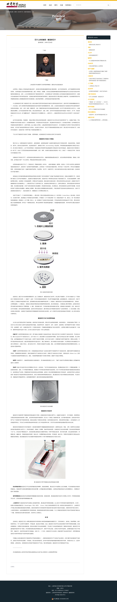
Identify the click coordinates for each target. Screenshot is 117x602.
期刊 (55, 5)
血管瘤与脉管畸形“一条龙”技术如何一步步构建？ (101, 91)
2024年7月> (20, 11)
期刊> (15, 11)
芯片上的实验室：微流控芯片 (96, 96)
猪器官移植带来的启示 (95, 73)
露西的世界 (92, 50)
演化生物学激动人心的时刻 (96, 66)
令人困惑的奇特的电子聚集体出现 (97, 60)
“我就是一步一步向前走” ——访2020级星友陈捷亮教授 (103, 102)
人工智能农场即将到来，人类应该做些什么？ (100, 120)
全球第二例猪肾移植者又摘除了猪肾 (98, 71)
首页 (44, 5)
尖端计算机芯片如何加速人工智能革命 (98, 78)
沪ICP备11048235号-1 (60, 594)
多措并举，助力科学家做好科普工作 (98, 114)
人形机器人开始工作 (94, 86)
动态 (50, 5)
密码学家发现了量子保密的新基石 (97, 80)
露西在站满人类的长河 (95, 44)
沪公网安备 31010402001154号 (60, 598)
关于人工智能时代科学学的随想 (97, 109)
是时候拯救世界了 (93, 55)
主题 (61, 5)
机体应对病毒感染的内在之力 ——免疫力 (99, 104)
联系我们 (68, 5)
